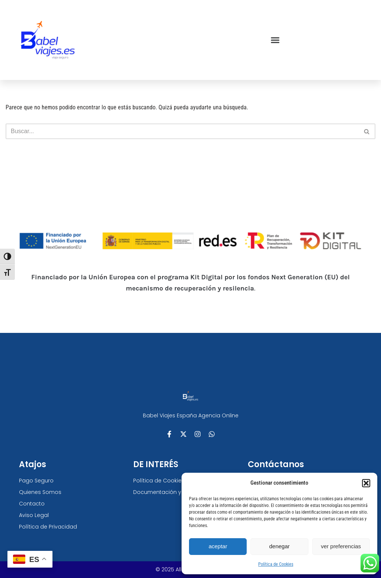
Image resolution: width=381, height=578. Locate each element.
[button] (366, 483)
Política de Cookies (275, 564)
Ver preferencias (341, 546)
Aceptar (218, 546)
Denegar (279, 546)
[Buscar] (182, 131)
